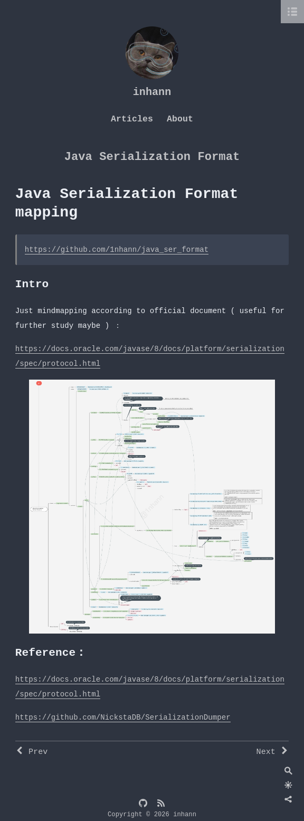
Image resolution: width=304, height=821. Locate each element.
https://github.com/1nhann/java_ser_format (117, 250)
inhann (152, 92)
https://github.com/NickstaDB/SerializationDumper (123, 717)
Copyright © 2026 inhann (152, 814)
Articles (132, 119)
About (180, 119)
